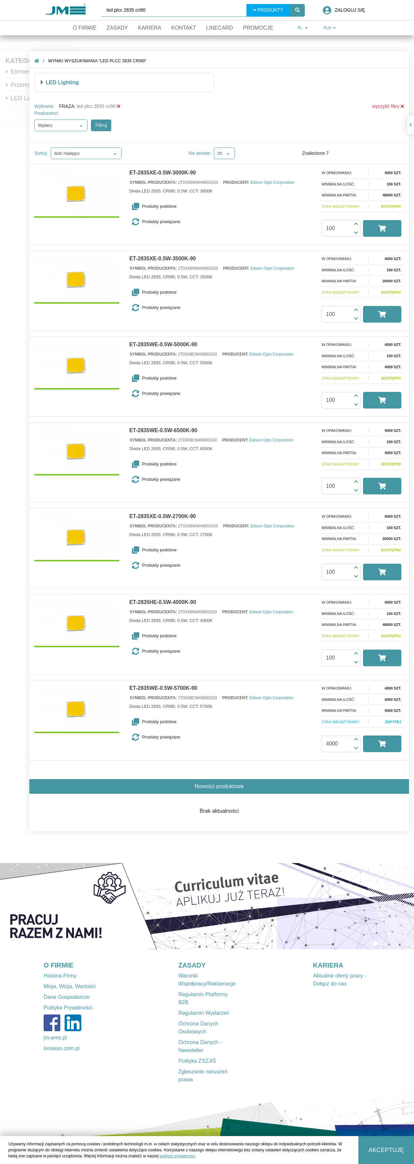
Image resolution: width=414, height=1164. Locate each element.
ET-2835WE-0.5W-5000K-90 (168, 344)
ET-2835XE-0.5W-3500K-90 (167, 258)
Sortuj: (46, 153)
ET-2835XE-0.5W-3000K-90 (167, 172)
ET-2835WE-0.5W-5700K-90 (168, 688)
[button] (170, 206)
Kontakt (183, 28)
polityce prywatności (177, 1156)
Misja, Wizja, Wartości (70, 986)
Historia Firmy (60, 976)
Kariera (149, 28)
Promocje (258, 28)
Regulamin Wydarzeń (203, 1013)
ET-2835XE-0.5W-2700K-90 (167, 516)
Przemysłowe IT (32, 85)
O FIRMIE (58, 965)
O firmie (85, 28)
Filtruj (106, 125)
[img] (47, 82)
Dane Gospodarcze (67, 997)
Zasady (117, 28)
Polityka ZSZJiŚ (197, 1061)
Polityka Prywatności (68, 1008)
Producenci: (52, 113)
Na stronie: (205, 153)
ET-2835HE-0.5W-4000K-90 (167, 602)
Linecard (219, 28)
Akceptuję (386, 1150)
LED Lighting (28, 98)
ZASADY (192, 965)
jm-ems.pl (55, 1037)
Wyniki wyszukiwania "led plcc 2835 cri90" (102, 60)
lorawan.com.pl (62, 1048)
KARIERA (328, 965)
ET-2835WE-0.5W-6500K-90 (168, 430)
